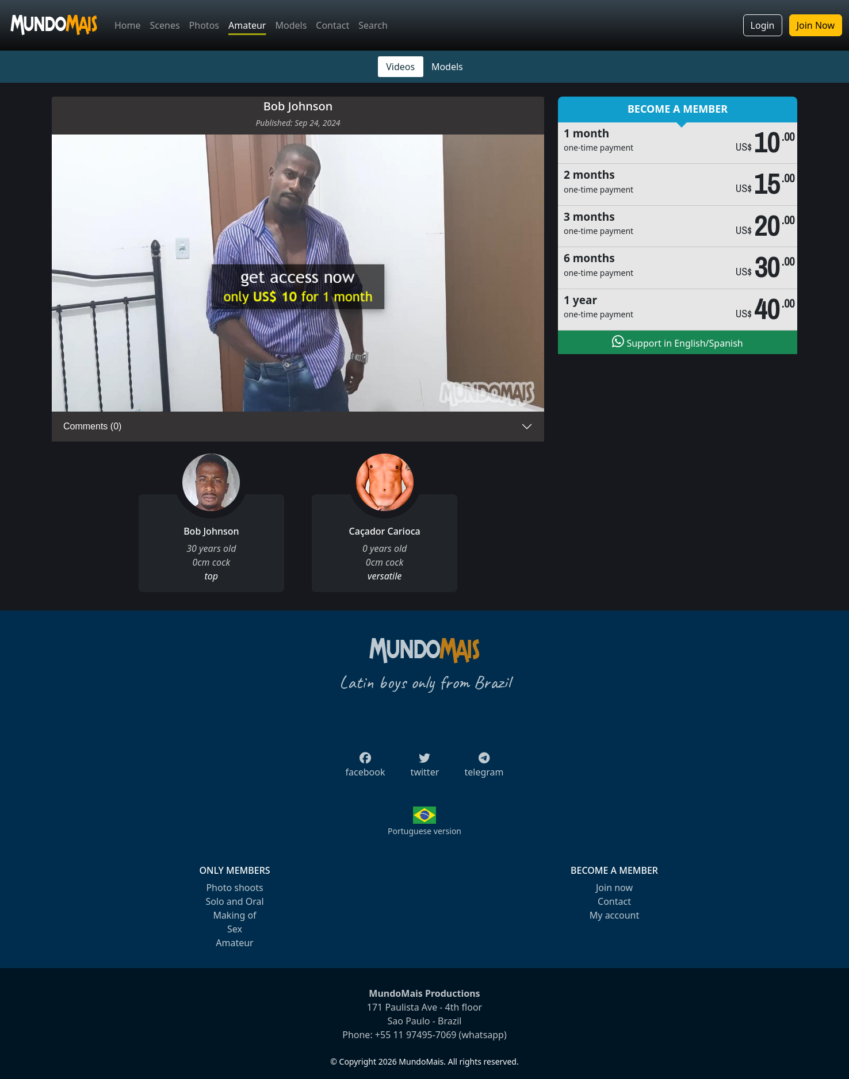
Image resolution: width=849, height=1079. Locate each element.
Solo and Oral (234, 901)
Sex (234, 929)
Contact (332, 25)
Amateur (247, 25)
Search (373, 25)
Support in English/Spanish (677, 342)
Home (127, 25)
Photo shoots (234, 887)
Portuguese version (424, 830)
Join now (614, 887)
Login (763, 25)
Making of (234, 915)
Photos (204, 25)
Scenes (165, 25)
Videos (400, 66)
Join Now (816, 25)
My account (614, 915)
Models (291, 25)
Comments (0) (92, 426)
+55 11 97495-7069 (416, 1034)
